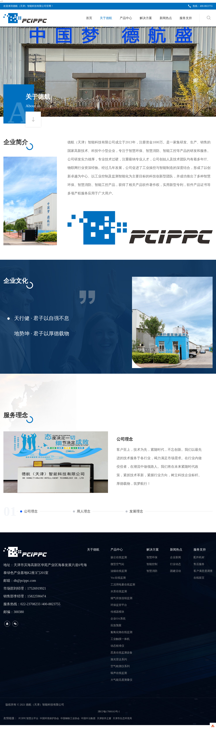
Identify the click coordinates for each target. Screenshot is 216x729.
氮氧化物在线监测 (121, 636)
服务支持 (186, 18)
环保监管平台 (119, 608)
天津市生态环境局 (136, 722)
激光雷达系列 (119, 663)
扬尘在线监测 (119, 561)
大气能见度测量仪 (121, 683)
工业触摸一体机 (120, 642)
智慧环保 (151, 561)
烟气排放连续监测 (121, 602)
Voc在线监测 (118, 581)
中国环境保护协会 (54, 722)
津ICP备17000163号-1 (108, 715)
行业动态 (175, 568)
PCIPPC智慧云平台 (30, 722)
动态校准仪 (117, 649)
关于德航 (106, 18)
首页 (89, 18)
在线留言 (199, 581)
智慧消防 (151, 574)
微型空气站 (117, 568)
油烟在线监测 (119, 574)
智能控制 (151, 568)
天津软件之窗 (115, 722)
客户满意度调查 (203, 574)
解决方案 (146, 18)
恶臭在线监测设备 (121, 656)
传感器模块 (117, 615)
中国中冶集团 (97, 722)
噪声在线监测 (119, 676)
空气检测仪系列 (120, 670)
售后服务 (199, 568)
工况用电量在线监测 (123, 588)
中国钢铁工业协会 (77, 722)
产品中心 (126, 18)
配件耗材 (199, 561)
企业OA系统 (118, 622)
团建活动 (175, 574)
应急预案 (116, 629)
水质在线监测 (119, 595)
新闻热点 (166, 18)
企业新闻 (175, 561)
